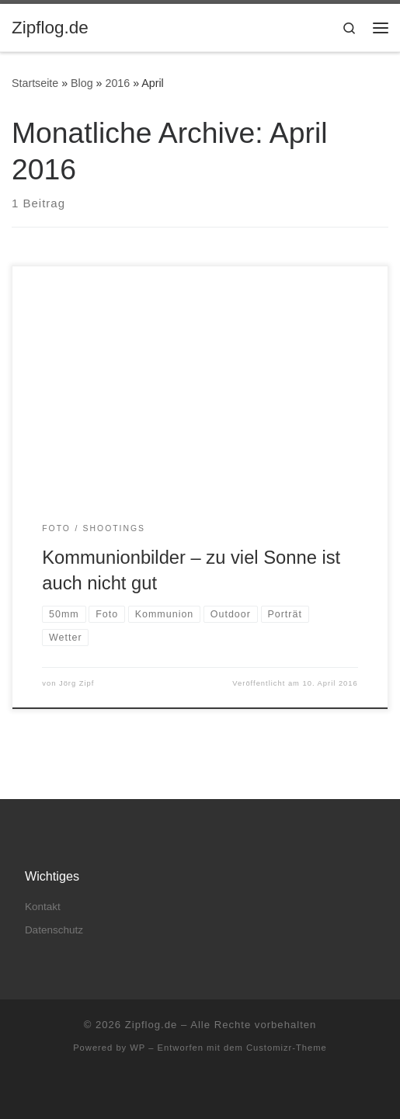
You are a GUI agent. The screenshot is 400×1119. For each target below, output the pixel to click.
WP (137, 1047)
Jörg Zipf (76, 683)
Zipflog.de (151, 1024)
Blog (82, 83)
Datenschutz (54, 930)
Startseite (35, 83)
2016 (117, 83)
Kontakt (43, 906)
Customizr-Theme (286, 1047)
